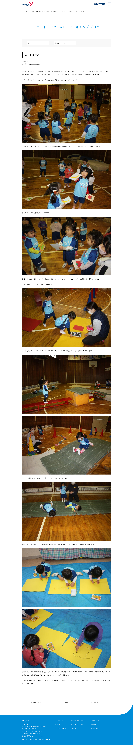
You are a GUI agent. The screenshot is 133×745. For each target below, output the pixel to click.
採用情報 (93, 724)
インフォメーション (34, 64)
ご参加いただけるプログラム (37, 11)
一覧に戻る (66, 702)
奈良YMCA (27, 4)
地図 (45, 726)
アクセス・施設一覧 (60, 728)
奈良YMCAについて (60, 724)
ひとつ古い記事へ (96, 702)
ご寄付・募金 (95, 720)
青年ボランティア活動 (77, 724)
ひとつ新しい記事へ (37, 702)
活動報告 (73, 728)
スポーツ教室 (50, 11)
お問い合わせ (95, 728)
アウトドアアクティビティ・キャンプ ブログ (66, 11)
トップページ (25, 11)
